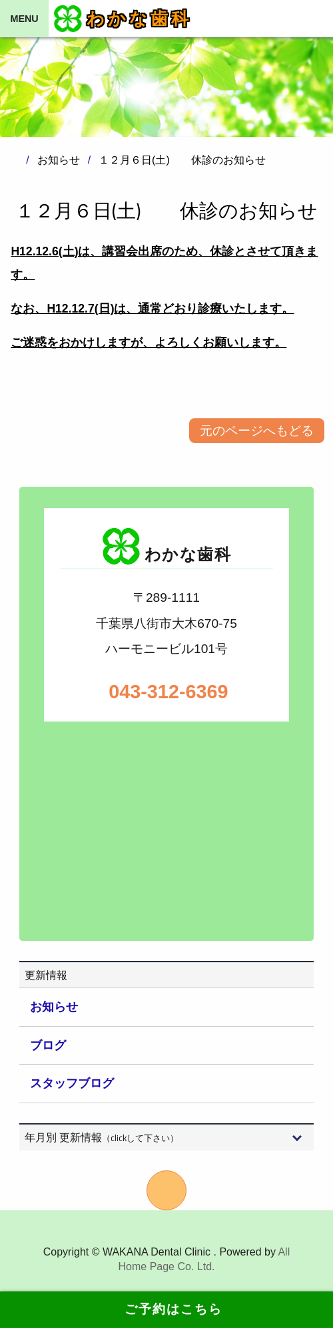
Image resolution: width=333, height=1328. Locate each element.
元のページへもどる (257, 431)
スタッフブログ (72, 1083)
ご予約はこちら (166, 1309)
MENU (24, 18)
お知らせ (54, 1006)
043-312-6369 (166, 691)
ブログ (48, 1045)
